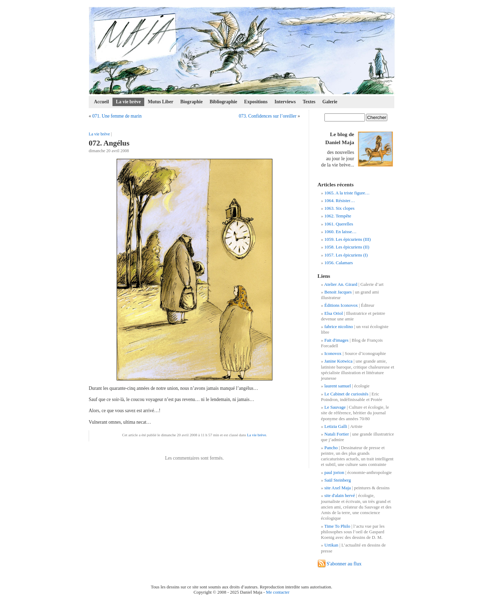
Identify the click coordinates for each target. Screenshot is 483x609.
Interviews (285, 101)
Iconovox (333, 353)
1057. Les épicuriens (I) (346, 255)
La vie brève (128, 101)
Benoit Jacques (338, 292)
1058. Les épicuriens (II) (346, 247)
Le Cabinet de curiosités (346, 393)
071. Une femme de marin (117, 116)
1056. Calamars (338, 262)
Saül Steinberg (337, 480)
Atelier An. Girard (340, 284)
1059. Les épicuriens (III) (347, 239)
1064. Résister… (339, 200)
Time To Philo (337, 526)
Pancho (331, 447)
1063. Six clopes (339, 208)
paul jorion (334, 472)
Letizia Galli (335, 426)
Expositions (256, 101)
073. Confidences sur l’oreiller (268, 116)
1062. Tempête (337, 215)
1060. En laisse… (340, 231)
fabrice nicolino (338, 326)
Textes (309, 101)
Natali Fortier (336, 434)
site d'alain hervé (339, 495)
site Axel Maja (337, 487)
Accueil (101, 101)
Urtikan (331, 545)
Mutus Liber (160, 101)
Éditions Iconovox (341, 305)
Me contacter (278, 592)
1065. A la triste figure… (347, 192)
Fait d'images (336, 340)
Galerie (329, 101)
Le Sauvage (335, 407)
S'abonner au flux (344, 563)
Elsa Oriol (333, 313)
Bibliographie (223, 101)
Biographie (191, 101)
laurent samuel (337, 385)
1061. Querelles (338, 223)
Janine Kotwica (338, 361)
